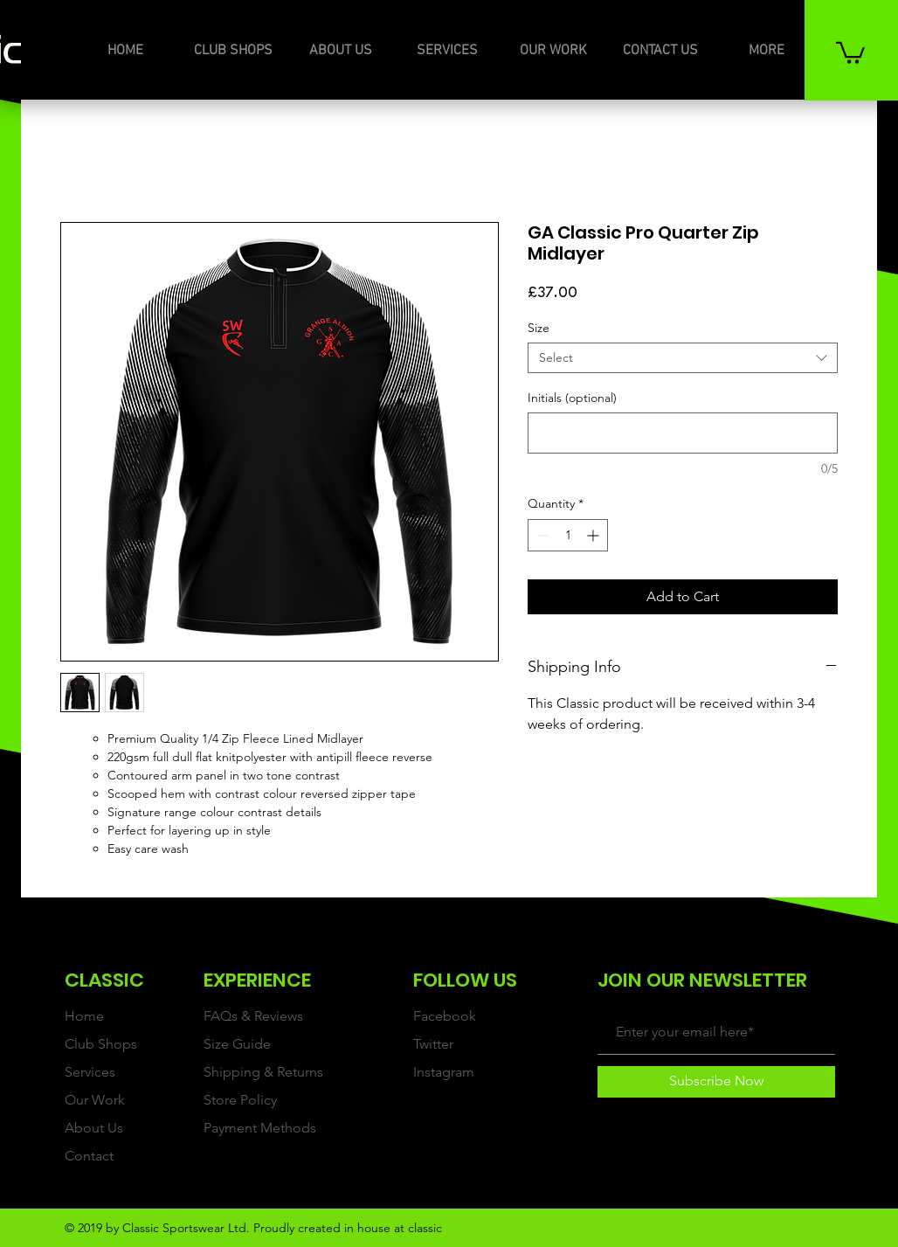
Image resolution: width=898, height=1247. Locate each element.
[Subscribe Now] (716, 1082)
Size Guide (237, 1044)
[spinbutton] (568, 535)
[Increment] (594, 535)
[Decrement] (541, 535)
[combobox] (683, 358)
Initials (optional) (572, 398)
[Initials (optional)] (682, 433)
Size (538, 328)
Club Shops (101, 1044)
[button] (850, 51)
